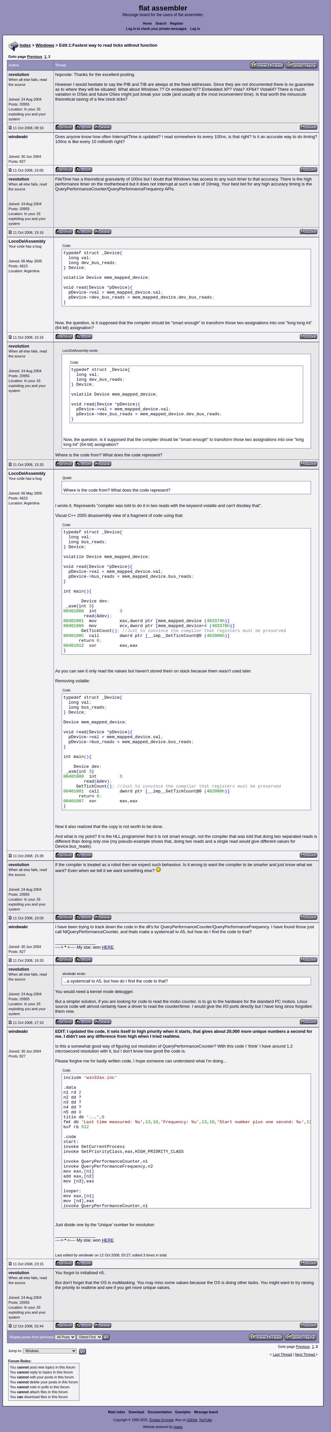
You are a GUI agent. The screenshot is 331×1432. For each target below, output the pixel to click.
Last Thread (282, 1354)
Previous (34, 57)
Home (147, 23)
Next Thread (305, 1354)
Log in (195, 29)
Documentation (160, 1412)
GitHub (192, 1420)
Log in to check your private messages (156, 29)
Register (176, 23)
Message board (206, 1412)
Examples (183, 1412)
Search (160, 23)
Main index (116, 1412)
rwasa (178, 1427)
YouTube (205, 1420)
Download (136, 1412)
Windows (45, 45)
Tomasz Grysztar (161, 1420)
